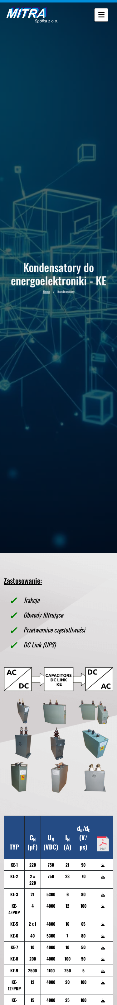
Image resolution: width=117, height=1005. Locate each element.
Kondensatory (65, 294)
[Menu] (102, 15)
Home (46, 294)
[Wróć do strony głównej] (29, 15)
